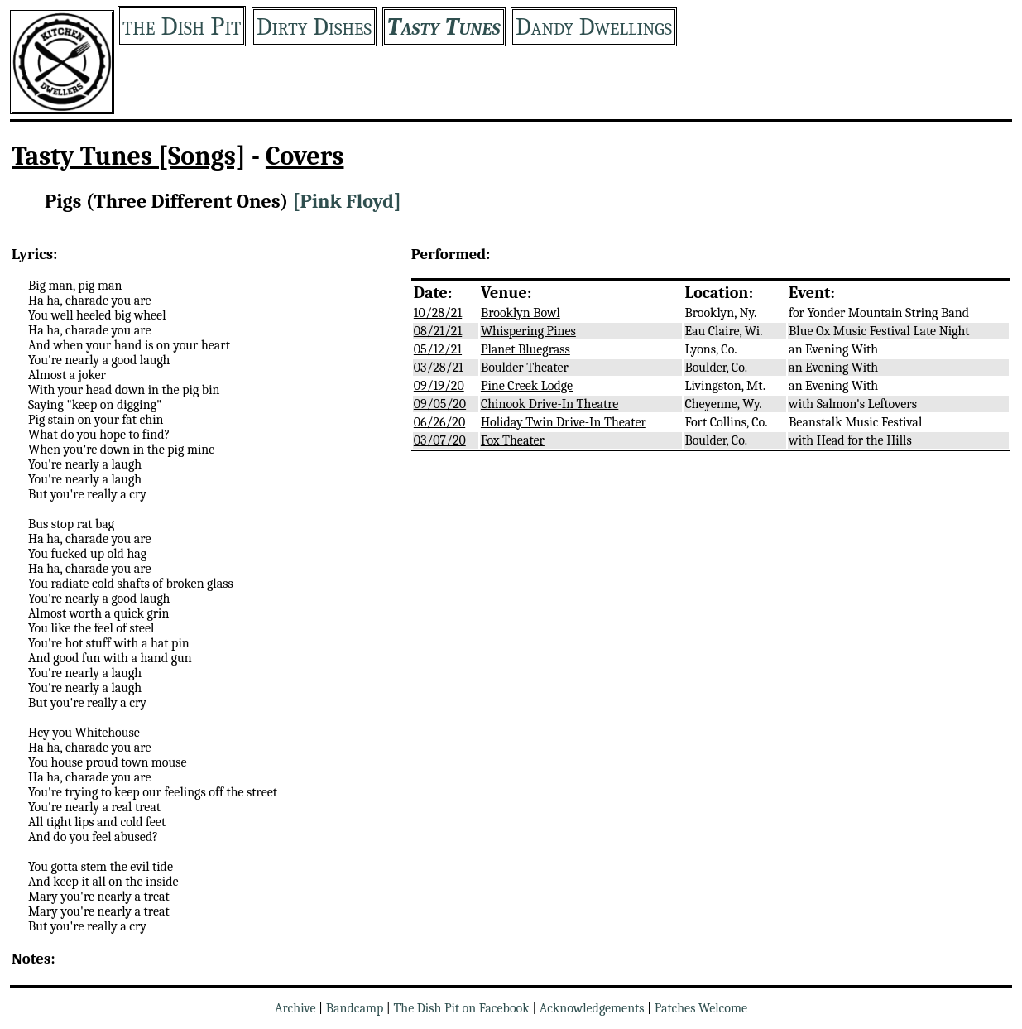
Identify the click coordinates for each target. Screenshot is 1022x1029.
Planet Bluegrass (525, 349)
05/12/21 (438, 349)
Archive (295, 1008)
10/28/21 (438, 312)
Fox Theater (513, 440)
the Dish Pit (181, 26)
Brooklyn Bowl (520, 312)
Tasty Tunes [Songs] (129, 156)
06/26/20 (439, 422)
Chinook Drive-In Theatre (549, 404)
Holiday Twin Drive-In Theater (563, 422)
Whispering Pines (528, 331)
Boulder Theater (525, 367)
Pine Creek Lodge (527, 385)
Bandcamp (355, 1008)
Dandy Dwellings (594, 26)
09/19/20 (439, 385)
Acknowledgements (592, 1008)
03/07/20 (440, 440)
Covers (305, 156)
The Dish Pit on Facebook (461, 1008)
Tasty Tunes (444, 26)
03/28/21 (438, 367)
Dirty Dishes (314, 26)
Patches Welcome (701, 1008)
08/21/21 (438, 331)
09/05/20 (440, 404)
